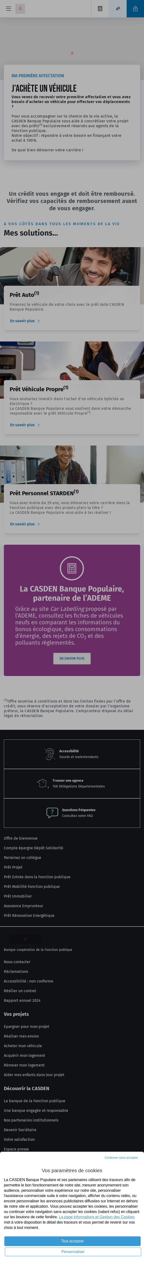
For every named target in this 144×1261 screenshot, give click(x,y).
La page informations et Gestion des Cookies (96, 1217)
